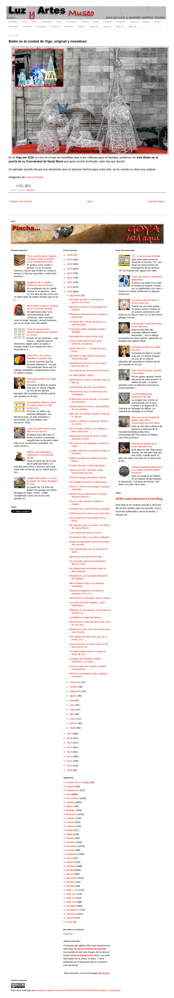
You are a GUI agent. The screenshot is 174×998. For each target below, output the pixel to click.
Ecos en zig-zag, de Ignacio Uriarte (87, 477)
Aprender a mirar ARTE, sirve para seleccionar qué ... (87, 357)
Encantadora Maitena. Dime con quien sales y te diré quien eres (41, 405)
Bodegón (71, 810)
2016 (70, 738)
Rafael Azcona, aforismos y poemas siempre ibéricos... (88, 495)
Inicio (90, 201)
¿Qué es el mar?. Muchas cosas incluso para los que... (86, 471)
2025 (70, 259)
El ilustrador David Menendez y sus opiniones (147, 325)
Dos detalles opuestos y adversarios (88, 482)
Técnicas (55, 26)
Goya (69, 858)
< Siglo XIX (94, 26)
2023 (70, 268)
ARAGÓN (12, 22)
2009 (70, 770)
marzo (73, 718)
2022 (70, 273)
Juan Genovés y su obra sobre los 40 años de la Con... (88, 645)
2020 (70, 282)
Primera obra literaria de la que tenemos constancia (85, 342)
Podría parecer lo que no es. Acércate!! (89, 513)
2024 (70, 264)
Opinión (70, 882)
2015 (70, 742)
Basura (70, 806)
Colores (70, 822)
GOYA (24, 22)
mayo (73, 709)
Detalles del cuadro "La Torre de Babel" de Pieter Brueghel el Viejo (42, 481)
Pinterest (68, 934)
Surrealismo (41, 26)
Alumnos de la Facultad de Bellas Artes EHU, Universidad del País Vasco (146, 420)
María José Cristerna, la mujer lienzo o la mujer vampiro (42, 307)
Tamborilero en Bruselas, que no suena (89, 598)
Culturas (84, 22)
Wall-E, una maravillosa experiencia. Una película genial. (40, 455)
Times (69, 921)
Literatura (134, 22)
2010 (70, 765)
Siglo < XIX (72, 890)
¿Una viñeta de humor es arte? (85, 532)
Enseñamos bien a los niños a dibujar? (89, 537)
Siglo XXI (132, 26)
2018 (70, 291)
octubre (74, 686)
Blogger (106, 973)
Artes (59, 22)
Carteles (70, 818)
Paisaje (70, 886)
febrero (74, 723)
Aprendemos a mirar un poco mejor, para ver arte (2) (87, 364)
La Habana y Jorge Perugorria (85, 617)
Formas (70, 850)
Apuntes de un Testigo (77, 782)
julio (72, 700)
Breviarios (71, 814)
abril (72, 714)
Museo (157, 22)
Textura (70, 917)
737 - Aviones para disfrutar (146, 256)
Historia (70, 862)
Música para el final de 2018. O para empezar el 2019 (88, 437)
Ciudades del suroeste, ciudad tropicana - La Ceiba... (85, 660)
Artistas (81, 26)
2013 (70, 751)
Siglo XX (120, 26)
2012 (70, 756)
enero (73, 727)
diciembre (75, 295)
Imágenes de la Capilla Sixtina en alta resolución (40, 283)
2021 (70, 277)
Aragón (70, 786)
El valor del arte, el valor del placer (87, 465)
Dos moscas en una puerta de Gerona (89, 370)
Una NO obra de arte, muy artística (87, 387)
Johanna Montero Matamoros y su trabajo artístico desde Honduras (147, 470)
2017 (70, 733)
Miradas (146, 22)
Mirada (69, 870)
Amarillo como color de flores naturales (89, 508)
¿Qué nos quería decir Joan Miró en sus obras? (41, 430)
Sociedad (27, 26)
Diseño (70, 838)
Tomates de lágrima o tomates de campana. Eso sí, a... (86, 592)
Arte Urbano (71, 22)
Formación (68, 26)
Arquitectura (46, 22)
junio (72, 705)
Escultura (107, 22)
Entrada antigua (156, 201)
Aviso (34, 22)
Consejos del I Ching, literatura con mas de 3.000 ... (87, 323)
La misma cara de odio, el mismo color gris (145, 301)
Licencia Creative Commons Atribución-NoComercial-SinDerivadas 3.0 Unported (78, 990)
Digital (69, 834)
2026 (70, 255)
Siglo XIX (107, 26)
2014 (70, 747)
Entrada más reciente (20, 201)
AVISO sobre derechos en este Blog (139, 498)
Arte (68, 794)
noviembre (75, 682)
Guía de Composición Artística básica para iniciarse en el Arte (42, 332)
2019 (70, 287)
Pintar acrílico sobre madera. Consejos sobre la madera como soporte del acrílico (42, 259)
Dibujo (96, 22)
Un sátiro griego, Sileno (81, 375)
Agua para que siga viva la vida (85, 556)
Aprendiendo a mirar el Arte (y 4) (86, 336)
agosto (73, 695)
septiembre (76, 691)
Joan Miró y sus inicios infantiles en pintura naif (39, 357)
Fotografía (120, 22)
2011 (70, 761)
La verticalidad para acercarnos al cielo (142, 395)
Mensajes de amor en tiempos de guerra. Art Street (86, 301)
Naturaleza (13, 26)
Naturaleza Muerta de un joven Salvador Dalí (144, 445)
